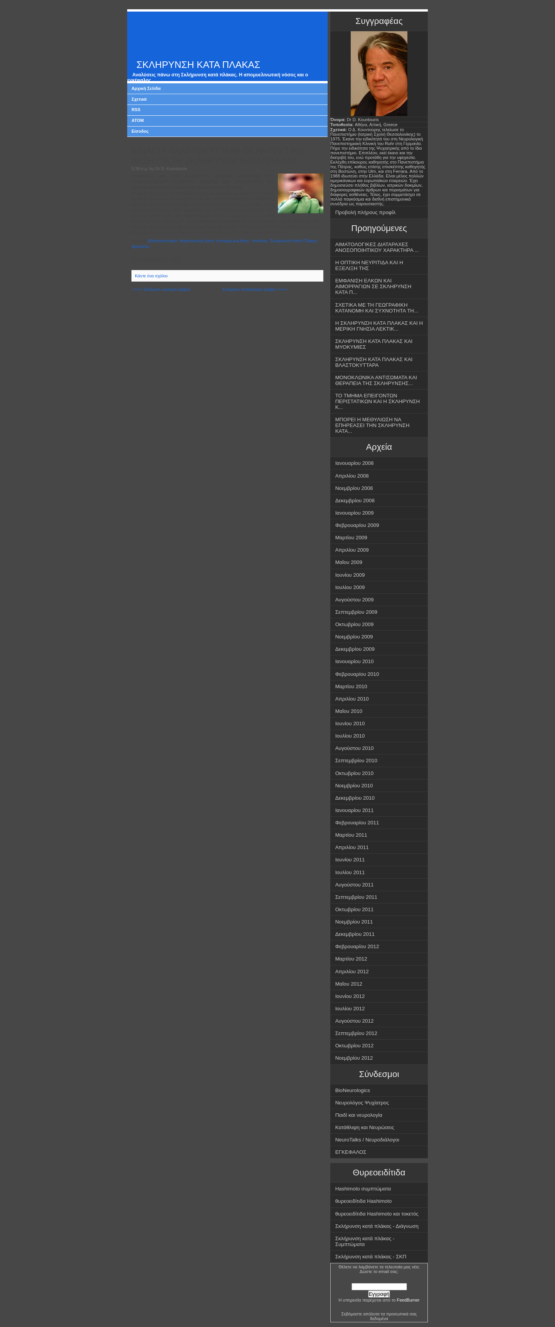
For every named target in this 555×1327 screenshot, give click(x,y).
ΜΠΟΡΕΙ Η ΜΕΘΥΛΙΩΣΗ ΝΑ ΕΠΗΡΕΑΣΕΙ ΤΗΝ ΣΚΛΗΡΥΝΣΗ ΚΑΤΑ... (372, 425)
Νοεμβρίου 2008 (354, 488)
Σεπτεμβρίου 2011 (356, 897)
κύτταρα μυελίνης (232, 240)
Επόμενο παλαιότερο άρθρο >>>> (254, 289)
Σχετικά (138, 99)
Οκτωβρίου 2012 (354, 1045)
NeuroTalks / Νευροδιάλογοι (367, 1140)
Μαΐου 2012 (348, 984)
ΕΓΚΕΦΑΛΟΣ (351, 1152)
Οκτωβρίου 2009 (354, 624)
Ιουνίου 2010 (350, 723)
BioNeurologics (352, 1090)
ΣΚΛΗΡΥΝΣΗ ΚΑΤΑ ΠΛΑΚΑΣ (198, 64)
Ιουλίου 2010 (350, 736)
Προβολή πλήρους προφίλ (365, 212)
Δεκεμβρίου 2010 (355, 798)
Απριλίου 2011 (352, 847)
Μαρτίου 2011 (351, 835)
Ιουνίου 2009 (350, 575)
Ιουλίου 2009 (350, 587)
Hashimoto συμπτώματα (363, 1189)
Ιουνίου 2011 (350, 860)
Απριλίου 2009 (352, 550)
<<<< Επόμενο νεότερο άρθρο (161, 289)
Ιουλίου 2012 (350, 1008)
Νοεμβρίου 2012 (354, 1058)
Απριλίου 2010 (352, 699)
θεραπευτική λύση (197, 240)
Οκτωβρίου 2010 (354, 773)
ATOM (137, 120)
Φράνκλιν (140, 246)
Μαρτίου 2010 (351, 686)
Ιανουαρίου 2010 (354, 661)
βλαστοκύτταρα (162, 240)
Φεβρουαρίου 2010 (357, 674)
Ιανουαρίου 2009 (354, 513)
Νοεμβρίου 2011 (354, 922)
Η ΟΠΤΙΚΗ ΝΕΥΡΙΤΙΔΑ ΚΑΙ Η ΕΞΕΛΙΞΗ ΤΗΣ (369, 265)
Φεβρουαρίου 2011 (357, 823)
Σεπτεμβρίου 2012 (356, 1033)
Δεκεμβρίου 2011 (355, 934)
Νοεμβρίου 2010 (354, 785)
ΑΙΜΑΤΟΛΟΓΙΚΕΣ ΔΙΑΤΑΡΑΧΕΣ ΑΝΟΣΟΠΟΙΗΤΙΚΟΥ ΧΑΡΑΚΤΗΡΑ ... (377, 247)
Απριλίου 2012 (352, 971)
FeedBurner (408, 1300)
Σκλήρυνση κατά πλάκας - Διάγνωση (377, 1226)
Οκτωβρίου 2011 (354, 909)
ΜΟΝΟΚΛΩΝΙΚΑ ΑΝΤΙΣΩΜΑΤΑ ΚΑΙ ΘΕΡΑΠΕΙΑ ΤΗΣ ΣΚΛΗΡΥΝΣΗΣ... (376, 380)
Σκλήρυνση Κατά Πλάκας (294, 240)
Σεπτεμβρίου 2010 (356, 760)
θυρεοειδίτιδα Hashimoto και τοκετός (377, 1214)
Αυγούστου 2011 (354, 885)
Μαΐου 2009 (348, 562)
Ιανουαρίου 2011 (354, 810)
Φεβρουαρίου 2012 (357, 946)
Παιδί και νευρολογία (358, 1115)
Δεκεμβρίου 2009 (355, 649)
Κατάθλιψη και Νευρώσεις (364, 1127)
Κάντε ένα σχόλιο (151, 276)
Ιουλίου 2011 (350, 872)
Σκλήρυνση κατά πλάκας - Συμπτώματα (365, 1241)
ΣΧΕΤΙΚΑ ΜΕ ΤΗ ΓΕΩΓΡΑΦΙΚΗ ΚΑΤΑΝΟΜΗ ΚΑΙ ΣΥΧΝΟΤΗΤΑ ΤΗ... (377, 308)
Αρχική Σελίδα (146, 88)
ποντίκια (259, 240)
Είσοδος (140, 131)
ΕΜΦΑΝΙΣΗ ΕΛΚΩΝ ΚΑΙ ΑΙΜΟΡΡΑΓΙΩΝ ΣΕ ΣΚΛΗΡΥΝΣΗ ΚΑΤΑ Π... (373, 286)
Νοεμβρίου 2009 (354, 637)
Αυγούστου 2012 (354, 1021)
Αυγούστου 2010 (354, 748)
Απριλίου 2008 (352, 476)
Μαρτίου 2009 (351, 537)
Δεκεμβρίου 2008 (355, 500)
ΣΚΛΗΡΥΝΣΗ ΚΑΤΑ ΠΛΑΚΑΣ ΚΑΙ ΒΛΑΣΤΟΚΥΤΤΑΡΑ (374, 362)
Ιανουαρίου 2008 (354, 463)
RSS (135, 109)
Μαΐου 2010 (348, 711)
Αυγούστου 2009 (354, 600)
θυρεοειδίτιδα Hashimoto (363, 1201)
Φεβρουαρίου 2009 (357, 525)
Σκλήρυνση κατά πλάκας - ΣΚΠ (371, 1256)
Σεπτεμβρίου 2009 (356, 612)
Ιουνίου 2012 (350, 996)
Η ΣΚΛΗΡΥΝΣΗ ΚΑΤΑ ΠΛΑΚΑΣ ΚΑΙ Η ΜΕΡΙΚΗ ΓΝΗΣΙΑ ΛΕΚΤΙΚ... (379, 326)
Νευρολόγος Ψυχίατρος (362, 1103)
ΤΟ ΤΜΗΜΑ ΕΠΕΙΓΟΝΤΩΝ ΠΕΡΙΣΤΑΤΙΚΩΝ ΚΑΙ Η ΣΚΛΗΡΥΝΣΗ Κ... (377, 401)
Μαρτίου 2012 (351, 959)
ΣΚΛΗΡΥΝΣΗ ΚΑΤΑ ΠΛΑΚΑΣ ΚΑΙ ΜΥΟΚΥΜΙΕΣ (374, 344)
